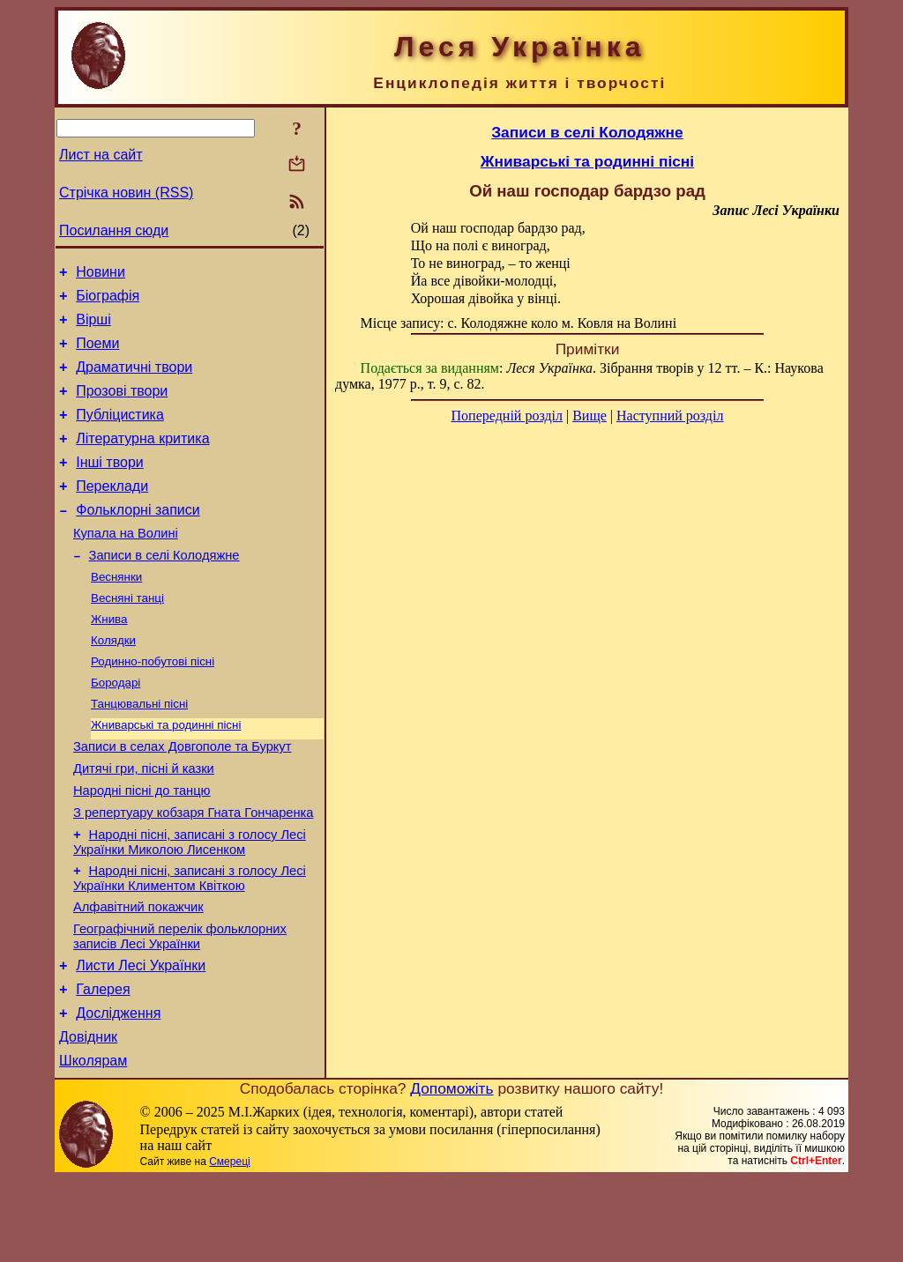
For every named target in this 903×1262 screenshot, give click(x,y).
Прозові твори (122, 406)
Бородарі (115, 727)
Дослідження (118, 1090)
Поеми (97, 353)
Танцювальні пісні (139, 750)
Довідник (88, 1117)
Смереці (229, 1244)
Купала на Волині (125, 565)
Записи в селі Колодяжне (164, 590)
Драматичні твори (134, 380)
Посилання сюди (113, 230)
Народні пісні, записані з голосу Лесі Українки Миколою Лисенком (189, 903)
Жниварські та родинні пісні (166, 773)
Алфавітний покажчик (138, 974)
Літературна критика (142, 459)
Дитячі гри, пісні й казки (143, 822)
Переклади (112, 512)
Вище (589, 415)
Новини (100, 274)
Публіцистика (120, 433)
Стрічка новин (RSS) (126, 192)
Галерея (103, 1064)
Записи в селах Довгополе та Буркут (182, 798)
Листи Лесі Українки (140, 1037)
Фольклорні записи (137, 538)
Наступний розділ (669, 415)
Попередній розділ (507, 415)
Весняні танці (127, 635)
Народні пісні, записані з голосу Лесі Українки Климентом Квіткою (189, 942)
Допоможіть (451, 1171)
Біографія (107, 300)
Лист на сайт (101, 154)
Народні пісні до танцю (142, 847)
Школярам (93, 1143)
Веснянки (116, 613)
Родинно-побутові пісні (152, 704)
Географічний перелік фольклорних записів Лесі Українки (180, 1006)
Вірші (93, 327)
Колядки (113, 681)
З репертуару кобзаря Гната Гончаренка (193, 872)
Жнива (109, 658)
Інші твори (110, 486)
